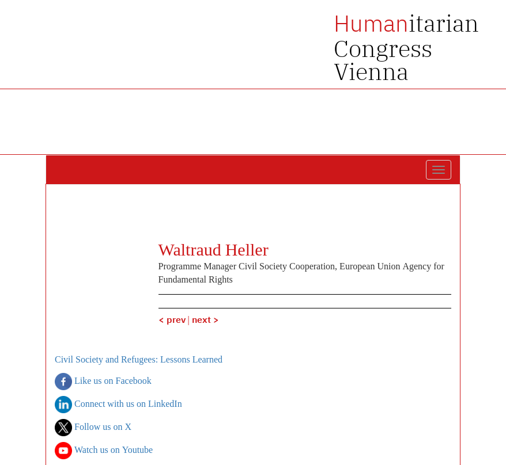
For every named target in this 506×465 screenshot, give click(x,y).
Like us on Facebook (103, 381)
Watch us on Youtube (104, 450)
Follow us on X (93, 427)
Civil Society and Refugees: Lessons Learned (138, 360)
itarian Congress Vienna (406, 47)
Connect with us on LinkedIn (118, 404)
